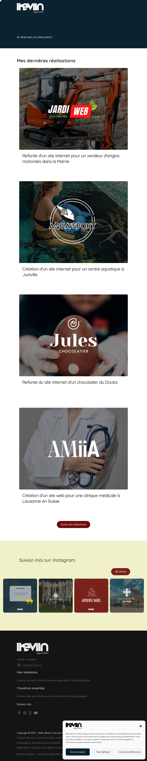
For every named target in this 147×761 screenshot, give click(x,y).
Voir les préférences (129, 751)
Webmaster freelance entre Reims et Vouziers (42, 743)
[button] (140, 726)
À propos (79, 19)
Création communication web (52, 676)
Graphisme (45, 19)
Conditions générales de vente (53, 749)
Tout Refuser (103, 751)
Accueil (22, 19)
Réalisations (63, 19)
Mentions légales (26, 749)
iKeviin (120, 567)
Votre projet (30, 27)
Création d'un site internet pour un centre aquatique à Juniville (73, 232)
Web (33, 19)
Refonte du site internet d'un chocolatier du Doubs (73, 345)
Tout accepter (77, 751)
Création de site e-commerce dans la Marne (41, 733)
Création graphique (79, 676)
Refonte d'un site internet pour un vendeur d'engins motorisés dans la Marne (73, 119)
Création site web (26, 676)
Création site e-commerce (51, 692)
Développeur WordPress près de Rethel (38, 738)
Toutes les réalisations (73, 524)
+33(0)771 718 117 (29, 661)
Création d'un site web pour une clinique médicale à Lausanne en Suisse (73, 459)
